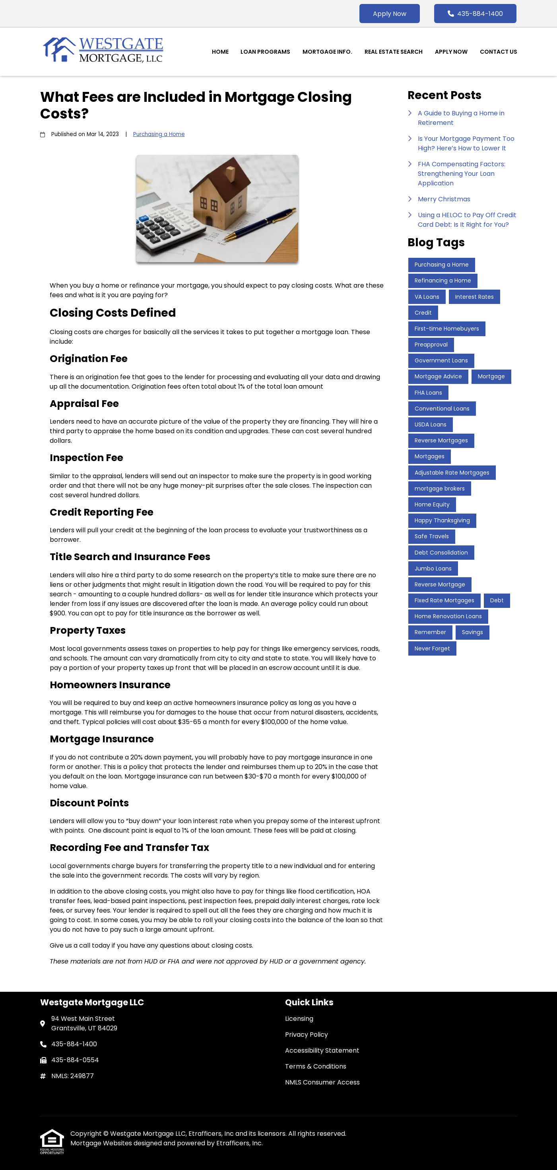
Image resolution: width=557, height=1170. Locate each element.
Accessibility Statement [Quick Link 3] (322, 1050)
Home (220, 52)
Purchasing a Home (159, 134)
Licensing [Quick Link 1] (299, 1018)
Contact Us (498, 52)
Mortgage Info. (327, 52)
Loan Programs (265, 52)
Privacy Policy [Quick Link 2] (306, 1034)
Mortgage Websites (102, 1143)
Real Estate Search (394, 52)
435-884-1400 (475, 13)
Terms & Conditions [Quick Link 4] (315, 1066)
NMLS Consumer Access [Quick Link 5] (322, 1082)
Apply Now (389, 13)
